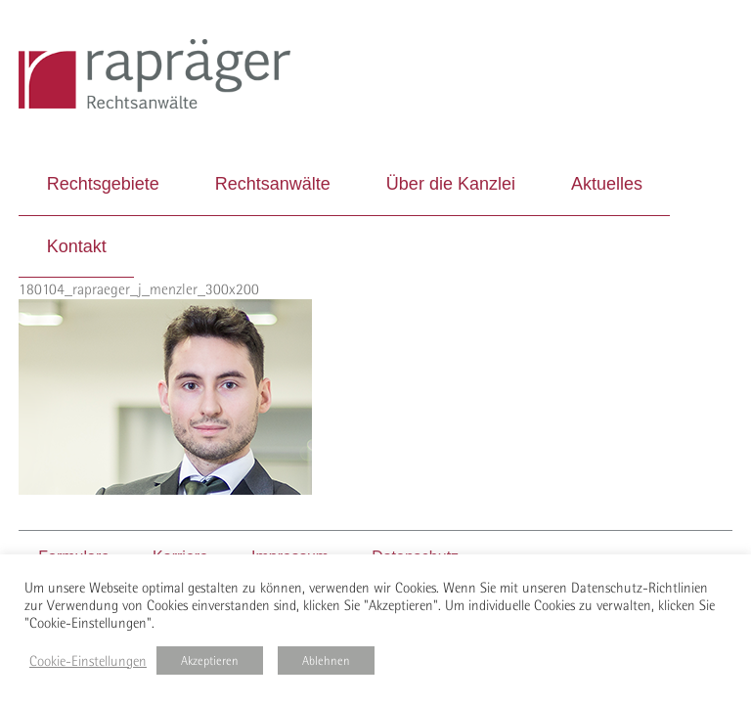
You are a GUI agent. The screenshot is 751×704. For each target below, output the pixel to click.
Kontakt (77, 246)
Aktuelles (606, 184)
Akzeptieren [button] (210, 660)
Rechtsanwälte (273, 184)
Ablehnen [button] (326, 660)
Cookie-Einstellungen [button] (88, 661)
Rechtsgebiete (103, 184)
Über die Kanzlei (450, 184)
